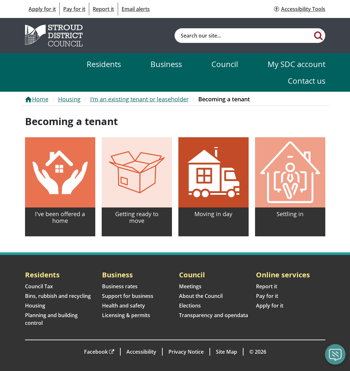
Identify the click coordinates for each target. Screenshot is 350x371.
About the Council (201, 295)
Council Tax (39, 286)
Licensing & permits (126, 315)
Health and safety (123, 305)
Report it (103, 9)
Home (40, 99)
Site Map (226, 351)
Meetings (190, 286)
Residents (104, 64)
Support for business (127, 295)
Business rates (120, 286)
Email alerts (136, 9)
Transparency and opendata (213, 315)
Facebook (96, 351)
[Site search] (243, 36)
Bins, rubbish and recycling (58, 295)
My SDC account (296, 64)
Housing (69, 99)
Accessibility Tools (303, 9)
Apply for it (42, 9)
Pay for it (74, 9)
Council (224, 64)
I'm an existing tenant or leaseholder (139, 99)
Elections (190, 305)
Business (166, 64)
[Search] (318, 35)
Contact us (306, 80)
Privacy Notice (186, 351)
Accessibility (141, 351)
